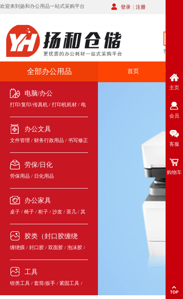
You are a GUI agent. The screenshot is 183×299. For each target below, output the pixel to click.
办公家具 (37, 200)
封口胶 (36, 247)
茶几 (71, 212)
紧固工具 (69, 283)
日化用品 (44, 176)
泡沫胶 (74, 247)
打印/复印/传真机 (29, 105)
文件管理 (20, 140)
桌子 (15, 212)
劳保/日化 (38, 164)
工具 (31, 271)
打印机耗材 (64, 105)
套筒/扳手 (44, 283)
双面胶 (55, 247)
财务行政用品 (49, 140)
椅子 (29, 212)
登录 (126, 7)
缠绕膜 (17, 247)
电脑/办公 (38, 93)
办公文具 (37, 128)
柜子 (43, 212)
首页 (133, 71)
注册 (141, 7)
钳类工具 (20, 283)
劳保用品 (20, 176)
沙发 (57, 212)
